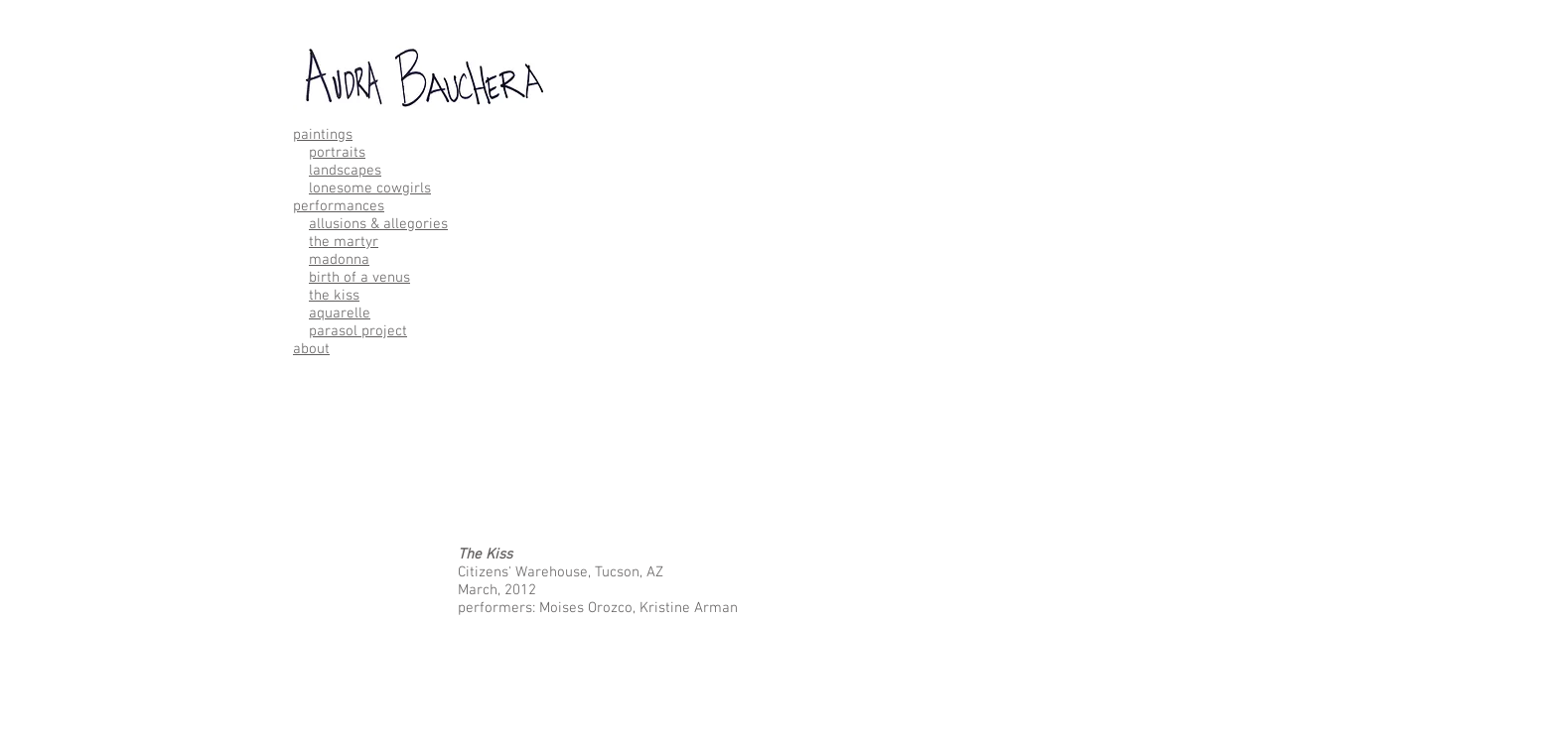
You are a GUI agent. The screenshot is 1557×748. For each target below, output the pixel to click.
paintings (323, 135)
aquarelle (339, 313)
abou (309, 349)
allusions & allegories (378, 224)
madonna (339, 260)
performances (338, 206)
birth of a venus (359, 278)
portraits (337, 153)
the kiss (334, 296)
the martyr (343, 242)
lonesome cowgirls (370, 188)
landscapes (345, 171)
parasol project (358, 331)
